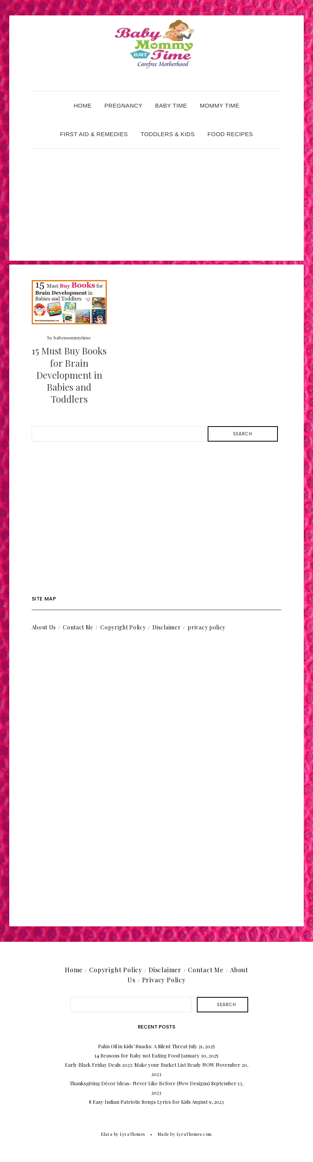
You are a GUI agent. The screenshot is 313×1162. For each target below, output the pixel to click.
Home (83, 105)
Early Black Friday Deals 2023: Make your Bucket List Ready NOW (140, 1064)
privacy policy (206, 627)
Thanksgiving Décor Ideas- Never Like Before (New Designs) (139, 1083)
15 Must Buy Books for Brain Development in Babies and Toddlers (69, 374)
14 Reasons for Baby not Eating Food (137, 1055)
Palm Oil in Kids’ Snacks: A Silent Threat (143, 1046)
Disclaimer (166, 627)
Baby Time (171, 105)
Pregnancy (123, 105)
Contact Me (78, 627)
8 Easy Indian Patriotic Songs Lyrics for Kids (140, 1101)
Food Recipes (230, 134)
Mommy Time (219, 105)
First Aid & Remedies (94, 134)
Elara (106, 1134)
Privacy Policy (164, 980)
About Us (44, 627)
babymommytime (72, 337)
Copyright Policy (123, 627)
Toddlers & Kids (167, 134)
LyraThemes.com (194, 1134)
